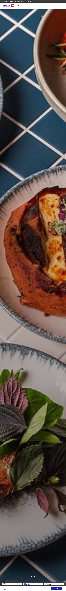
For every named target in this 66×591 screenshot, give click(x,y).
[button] (31, 576)
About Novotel (4, 1)
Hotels (4, 583)
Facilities (29, 1)
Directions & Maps (12, 1)
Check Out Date (48, 583)
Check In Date (27, 583)
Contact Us (19, 1)
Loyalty (24, 1)
